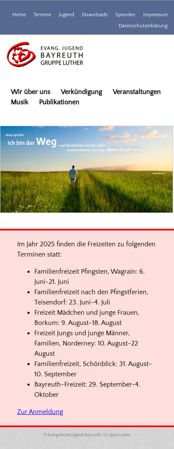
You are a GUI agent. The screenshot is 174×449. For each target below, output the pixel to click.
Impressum (155, 15)
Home (19, 15)
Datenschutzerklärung (143, 26)
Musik (19, 102)
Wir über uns (30, 92)
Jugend (66, 15)
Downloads (95, 15)
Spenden (125, 15)
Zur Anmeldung (40, 412)
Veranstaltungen (137, 92)
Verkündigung (81, 92)
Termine (42, 15)
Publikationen (59, 102)
